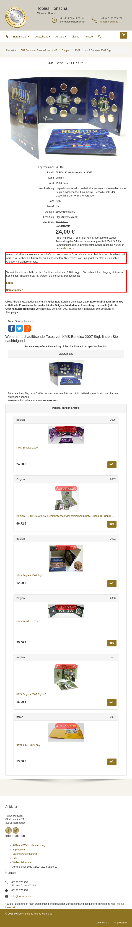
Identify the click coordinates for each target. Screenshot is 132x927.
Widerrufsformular (22, 862)
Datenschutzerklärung (24, 853)
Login (9, 282)
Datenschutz (102, 922)
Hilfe (14, 858)
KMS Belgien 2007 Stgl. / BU (32, 694)
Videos (75, 36)
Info (112, 464)
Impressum (18, 849)
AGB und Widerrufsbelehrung (28, 845)
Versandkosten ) (65, 248)
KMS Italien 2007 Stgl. (28, 745)
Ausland (60, 36)
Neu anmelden (14, 290)
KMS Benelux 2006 (27, 447)
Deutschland (42, 36)
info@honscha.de (109, 21)
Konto (88, 36)
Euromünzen (21, 36)
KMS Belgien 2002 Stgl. (29, 575)
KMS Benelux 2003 (27, 621)
